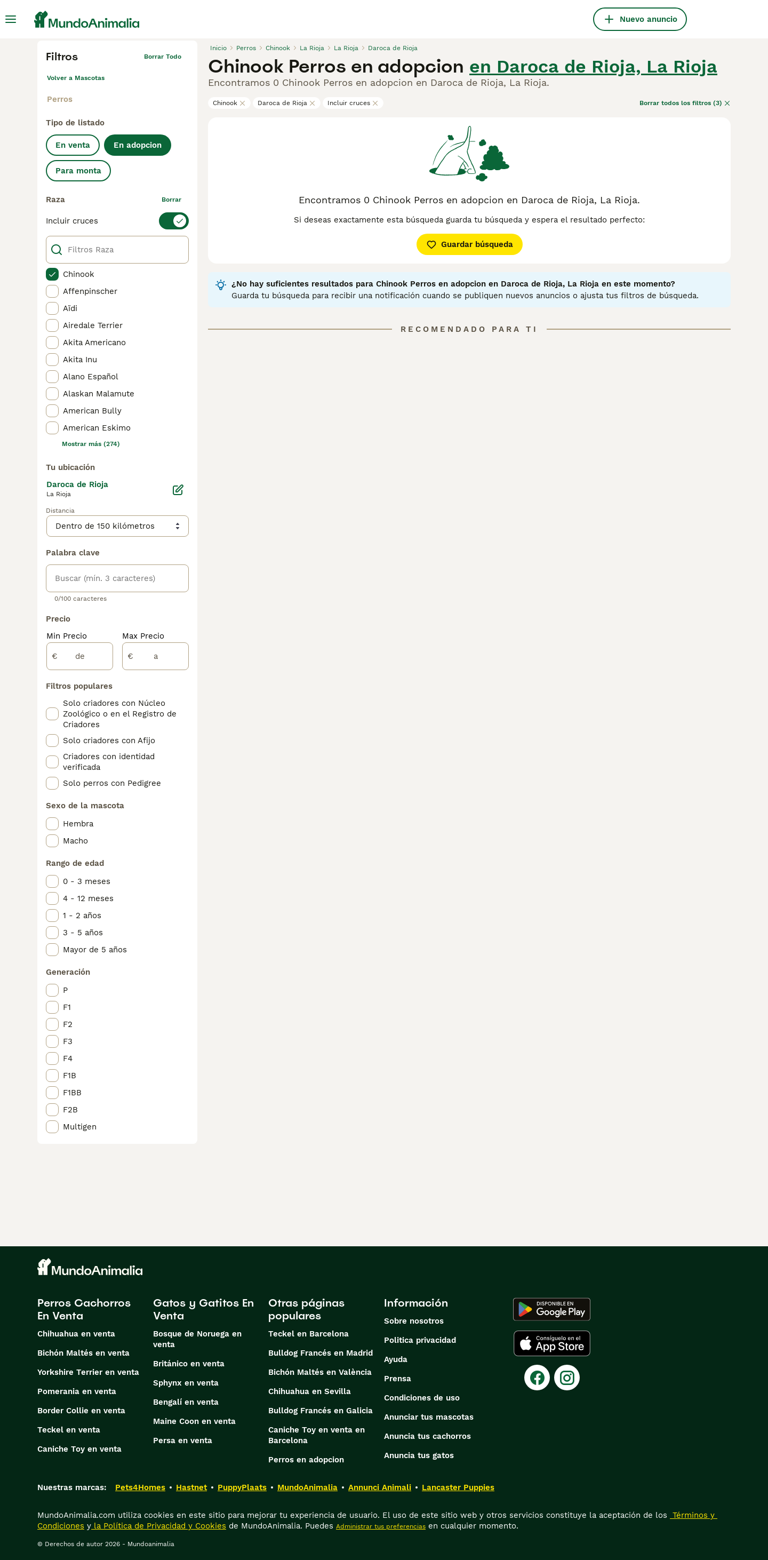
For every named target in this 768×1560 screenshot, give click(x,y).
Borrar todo (162, 56)
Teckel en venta (68, 1430)
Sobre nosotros (414, 1321)
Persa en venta (182, 1440)
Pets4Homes (140, 1487)
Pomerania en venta (76, 1391)
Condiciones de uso (422, 1398)
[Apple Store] (552, 1343)
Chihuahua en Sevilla (309, 1391)
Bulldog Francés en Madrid (320, 1353)
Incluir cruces (353, 103)
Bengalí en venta (186, 1402)
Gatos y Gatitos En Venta (203, 1309)
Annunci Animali (379, 1487)
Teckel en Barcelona (308, 1334)
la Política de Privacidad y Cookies (158, 1526)
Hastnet (191, 1487)
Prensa (397, 1378)
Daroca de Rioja (287, 103)
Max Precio (143, 636)
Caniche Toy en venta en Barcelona (316, 1435)
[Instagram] (567, 1377)
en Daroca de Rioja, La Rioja (593, 66)
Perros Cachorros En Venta (84, 1309)
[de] (79, 656)
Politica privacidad (420, 1340)
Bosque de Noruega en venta (197, 1339)
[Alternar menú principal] (10, 19)
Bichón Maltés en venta (83, 1353)
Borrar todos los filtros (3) (685, 103)
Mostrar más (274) (91, 444)
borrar (171, 199)
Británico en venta (189, 1363)
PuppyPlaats (242, 1487)
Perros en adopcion (306, 1460)
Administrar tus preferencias (381, 1526)
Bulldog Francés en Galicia (320, 1410)
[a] (155, 656)
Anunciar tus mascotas (429, 1417)
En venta (72, 145)
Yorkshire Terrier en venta (88, 1372)
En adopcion (138, 145)
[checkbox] (52, 274)
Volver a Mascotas (76, 78)
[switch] (117, 220)
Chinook (229, 103)
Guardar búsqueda (469, 244)
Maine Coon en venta (194, 1421)
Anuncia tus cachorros (427, 1436)
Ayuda (395, 1359)
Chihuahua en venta (76, 1334)
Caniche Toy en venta (79, 1449)
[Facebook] (537, 1377)
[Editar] (178, 489)
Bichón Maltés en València (320, 1372)
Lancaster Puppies (458, 1487)
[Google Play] (551, 1309)
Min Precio (66, 636)
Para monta (78, 171)
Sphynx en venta (186, 1383)
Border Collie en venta (81, 1410)
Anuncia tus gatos (419, 1455)
